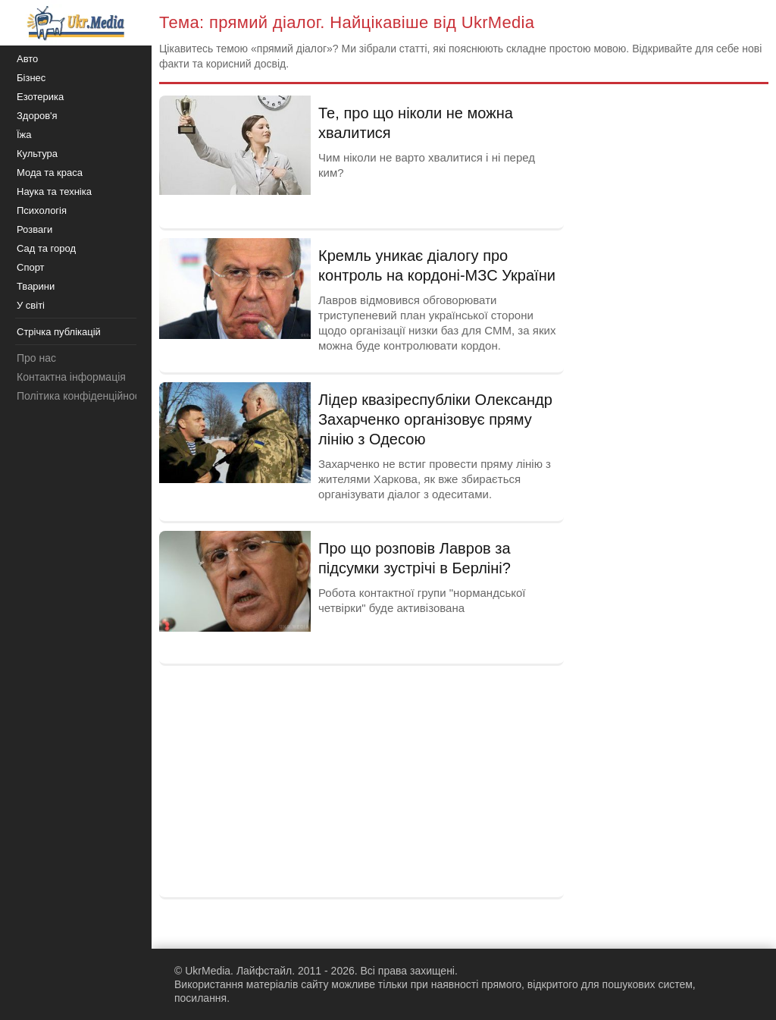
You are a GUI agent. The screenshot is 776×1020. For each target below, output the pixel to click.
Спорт (31, 267)
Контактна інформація (71, 377)
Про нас (36, 358)
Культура (37, 153)
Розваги (34, 229)
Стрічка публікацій (59, 331)
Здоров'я (37, 115)
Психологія (42, 210)
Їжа (24, 134)
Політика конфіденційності (82, 396)
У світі (31, 305)
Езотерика (40, 96)
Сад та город (46, 248)
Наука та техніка (54, 191)
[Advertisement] (361, 779)
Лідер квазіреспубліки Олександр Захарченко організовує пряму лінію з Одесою (435, 419)
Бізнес (31, 77)
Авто (27, 58)
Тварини (36, 286)
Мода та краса (50, 172)
